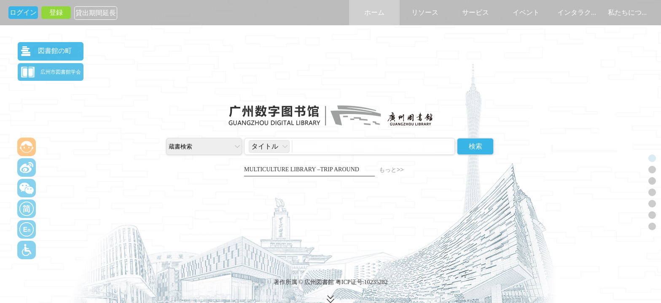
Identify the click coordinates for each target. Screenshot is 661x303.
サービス (475, 12)
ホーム (374, 12)
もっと (391, 170)
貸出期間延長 (95, 12)
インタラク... (576, 12)
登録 (56, 12)
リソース (424, 12)
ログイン (23, 12)
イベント (526, 12)
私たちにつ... (627, 12)
